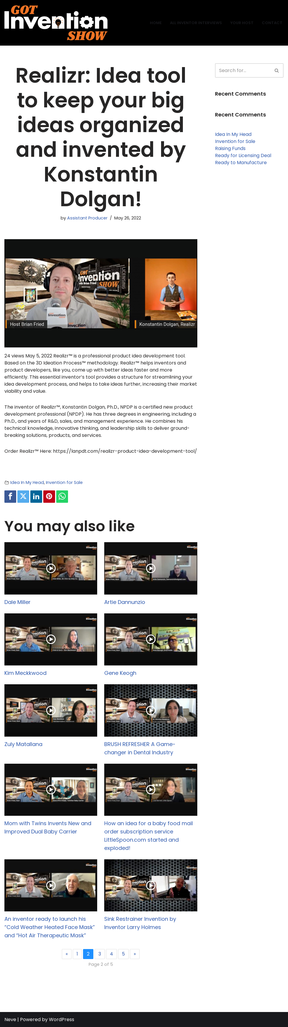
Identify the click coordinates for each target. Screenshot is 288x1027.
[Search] (242, 70)
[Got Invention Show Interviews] (55, 22)
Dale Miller (17, 602)
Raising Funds (230, 148)
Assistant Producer (87, 218)
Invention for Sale (64, 482)
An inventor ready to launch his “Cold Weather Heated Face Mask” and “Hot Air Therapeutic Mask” (49, 927)
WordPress (61, 1019)
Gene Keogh (120, 673)
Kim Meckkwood (25, 673)
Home (156, 23)
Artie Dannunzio (124, 602)
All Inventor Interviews (196, 23)
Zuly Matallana (23, 744)
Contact (272, 23)
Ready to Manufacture (241, 162)
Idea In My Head (27, 482)
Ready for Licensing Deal (243, 155)
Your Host (242, 23)
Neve (10, 1019)
